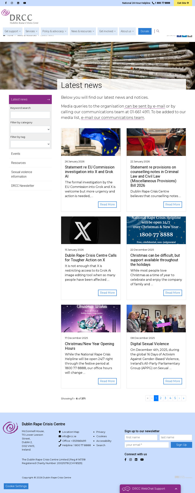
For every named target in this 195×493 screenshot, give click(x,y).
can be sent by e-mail (144, 106)
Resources (18, 163)
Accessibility (103, 440)
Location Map (70, 431)
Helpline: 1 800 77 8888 (76, 445)
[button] (65, 17)
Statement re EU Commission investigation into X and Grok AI (89, 172)
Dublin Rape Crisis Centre (21, 17)
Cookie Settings (16, 486)
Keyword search (20, 108)
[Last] (183, 398)
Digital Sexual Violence (149, 343)
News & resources (27, 35)
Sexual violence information (21, 174)
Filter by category (21, 122)
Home (10, 35)
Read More (107, 204)
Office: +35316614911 (74, 440)
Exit (182, 3)
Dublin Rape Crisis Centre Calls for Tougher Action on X (91, 257)
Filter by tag (17, 136)
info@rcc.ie (69, 436)
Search (100, 445)
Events (15, 154)
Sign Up (181, 445)
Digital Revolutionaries (183, 477)
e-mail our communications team (112, 117)
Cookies (101, 436)
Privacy (100, 431)
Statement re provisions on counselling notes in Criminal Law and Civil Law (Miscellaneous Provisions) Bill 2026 (154, 176)
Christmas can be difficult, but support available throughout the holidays (155, 260)
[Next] (179, 398)
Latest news (19, 99)
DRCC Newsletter (22, 186)
